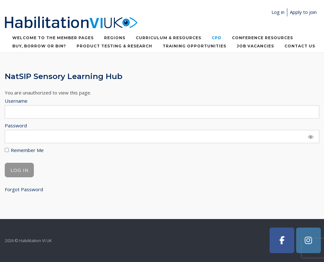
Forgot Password (24, 189)
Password (16, 125)
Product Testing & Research (114, 46)
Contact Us (299, 46)
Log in (277, 12)
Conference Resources (262, 37)
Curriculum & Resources (168, 37)
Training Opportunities (194, 46)
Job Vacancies (255, 46)
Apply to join (303, 12)
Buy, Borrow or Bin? (39, 46)
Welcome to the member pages (53, 37)
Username (16, 101)
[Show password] (310, 136)
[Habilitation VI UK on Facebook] (282, 240)
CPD (216, 37)
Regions (114, 37)
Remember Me (24, 150)
